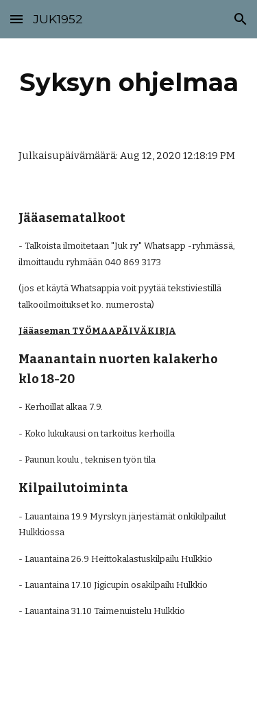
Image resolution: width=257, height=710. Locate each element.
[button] (16, 19)
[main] (129, 82)
